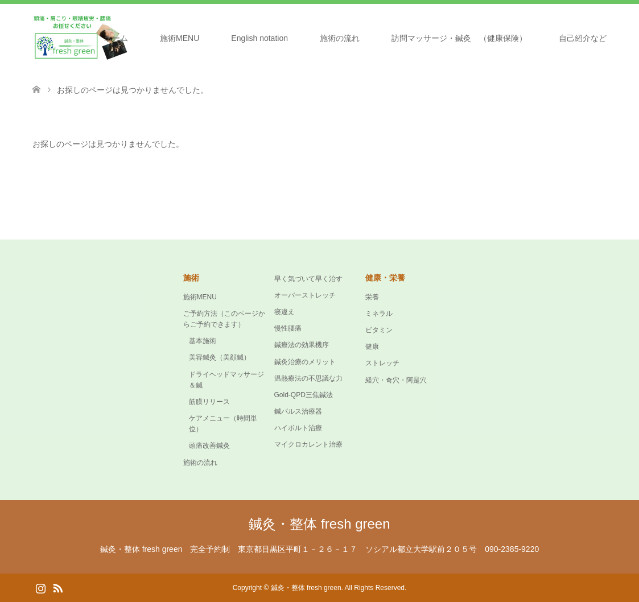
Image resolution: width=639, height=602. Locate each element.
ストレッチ (382, 363)
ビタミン (379, 330)
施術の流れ (340, 38)
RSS (57, 587)
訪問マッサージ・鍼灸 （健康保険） (459, 38)
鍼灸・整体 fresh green (319, 523)
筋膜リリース (209, 402)
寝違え (284, 312)
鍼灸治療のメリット (305, 362)
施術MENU (179, 38)
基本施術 (202, 341)
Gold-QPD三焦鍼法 (303, 395)
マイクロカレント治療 (308, 444)
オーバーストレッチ (305, 295)
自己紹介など (583, 38)
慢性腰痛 (288, 328)
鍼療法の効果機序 (301, 345)
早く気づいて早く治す (308, 279)
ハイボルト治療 (298, 428)
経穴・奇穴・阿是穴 (396, 380)
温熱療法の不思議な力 (308, 378)
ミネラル (379, 314)
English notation (259, 38)
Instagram (40, 587)
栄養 (372, 297)
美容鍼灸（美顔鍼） (219, 357)
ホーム (116, 38)
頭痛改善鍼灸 (209, 446)
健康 (372, 347)
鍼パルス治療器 (298, 411)
